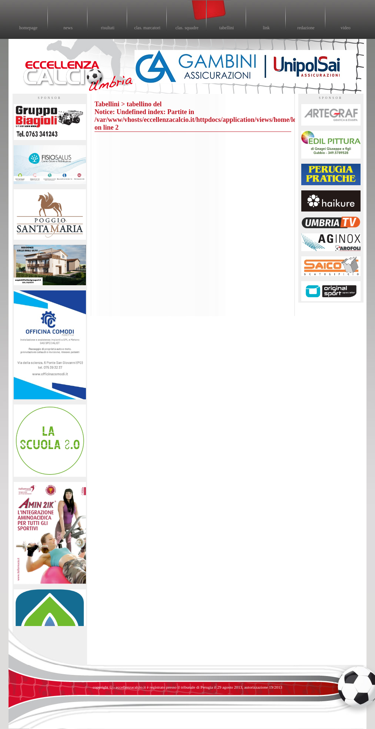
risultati (108, 27)
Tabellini (106, 104)
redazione (306, 27)
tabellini (226, 27)
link (266, 27)
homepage (28, 27)
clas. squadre (187, 27)
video (346, 27)
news (68, 27)
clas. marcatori (147, 27)
